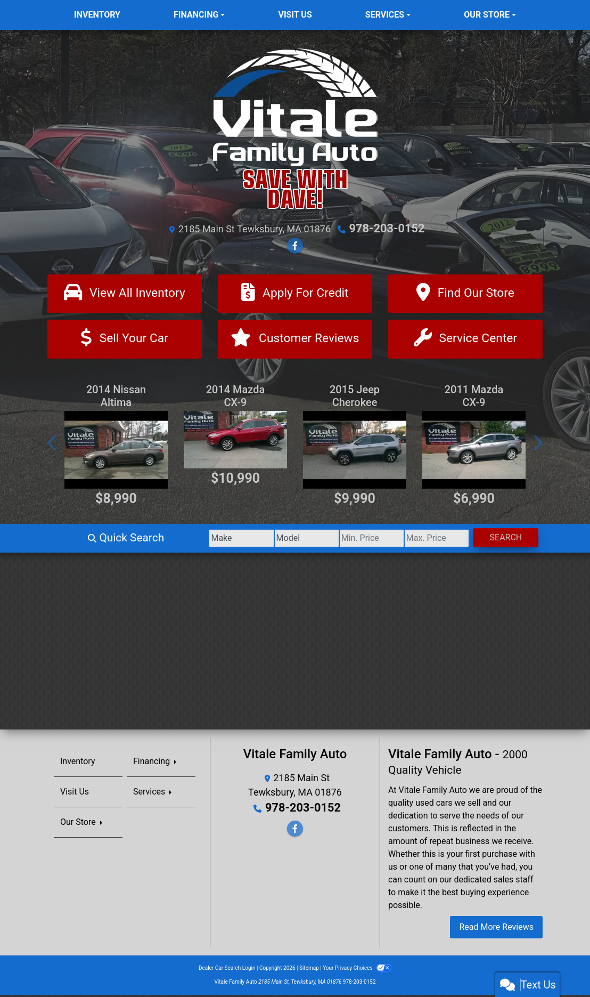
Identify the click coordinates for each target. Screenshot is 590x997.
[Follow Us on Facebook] (295, 244)
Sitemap (309, 970)
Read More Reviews (496, 929)
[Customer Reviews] (295, 340)
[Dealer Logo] (295, 129)
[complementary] (558, 965)
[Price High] (414, 541)
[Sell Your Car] (124, 340)
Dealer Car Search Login (227, 970)
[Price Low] (333, 541)
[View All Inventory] (124, 293)
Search (498, 540)
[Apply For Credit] (295, 293)
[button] (52, 445)
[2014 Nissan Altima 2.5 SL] (116, 452)
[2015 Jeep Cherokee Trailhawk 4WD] (354, 452)
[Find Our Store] (465, 293)
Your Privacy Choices (357, 970)
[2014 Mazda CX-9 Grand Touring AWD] (235, 442)
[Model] (253, 541)
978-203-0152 (387, 228)
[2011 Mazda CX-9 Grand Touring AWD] (474, 452)
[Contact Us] (465, 340)
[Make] (173, 541)
